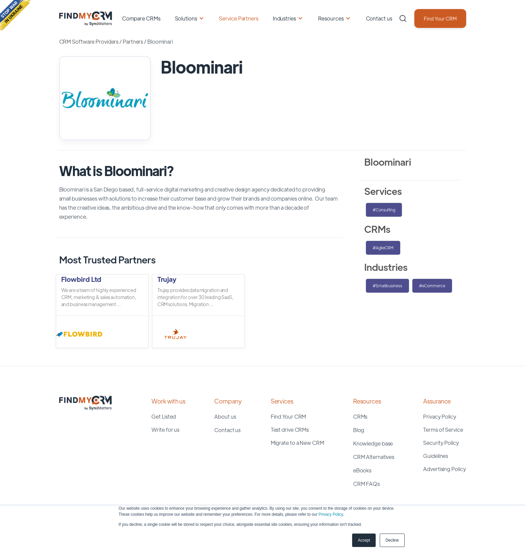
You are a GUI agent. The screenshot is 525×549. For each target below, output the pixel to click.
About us (225, 416)
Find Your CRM (440, 18)
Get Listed (163, 416)
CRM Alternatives (373, 456)
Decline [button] (392, 540)
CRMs (360, 416)
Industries (284, 18)
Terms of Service (443, 429)
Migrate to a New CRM (297, 442)
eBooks (362, 470)
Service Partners (238, 18)
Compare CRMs (141, 18)
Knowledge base (373, 443)
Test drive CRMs (290, 429)
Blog (359, 429)
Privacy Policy (330, 514)
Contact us (379, 18)
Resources (331, 18)
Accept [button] (364, 540)
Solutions (186, 18)
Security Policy (441, 442)
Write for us (165, 429)
